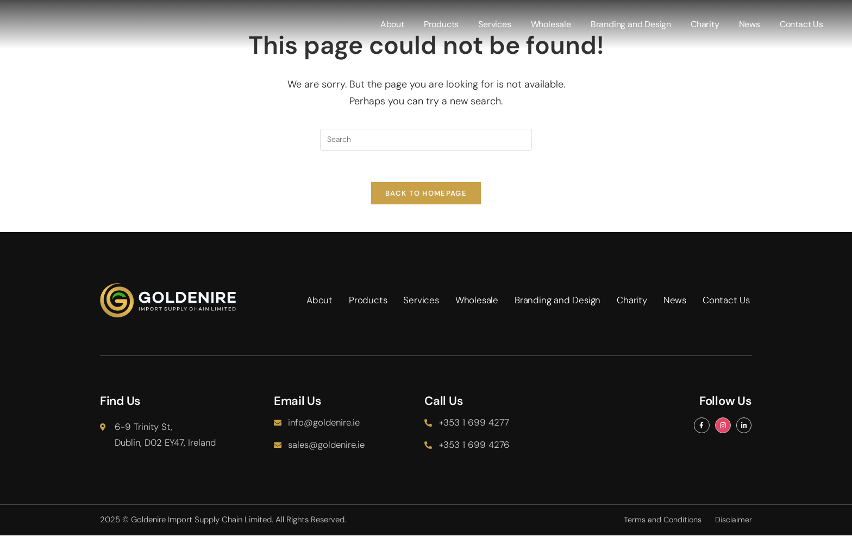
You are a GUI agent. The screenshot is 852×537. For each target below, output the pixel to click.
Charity (705, 24)
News (750, 24)
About (393, 24)
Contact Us (802, 24)
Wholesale (551, 24)
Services (495, 24)
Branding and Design (631, 24)
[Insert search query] (426, 140)
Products (441, 24)
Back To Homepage (426, 194)
